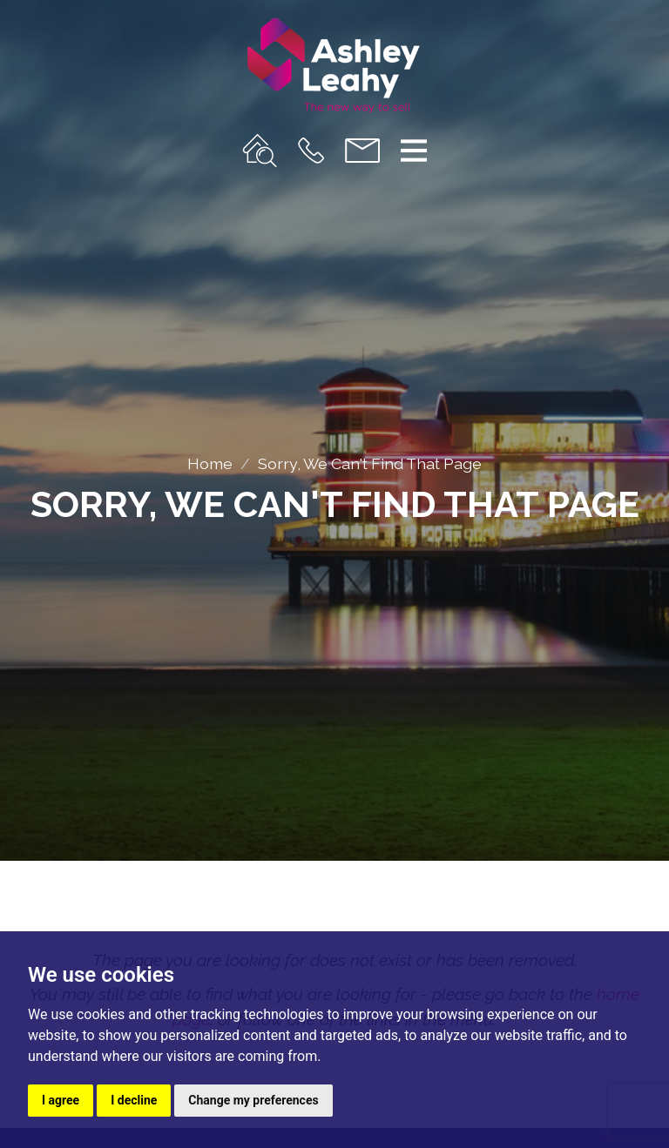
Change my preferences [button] (253, 1100)
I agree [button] (60, 1100)
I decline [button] (134, 1100)
